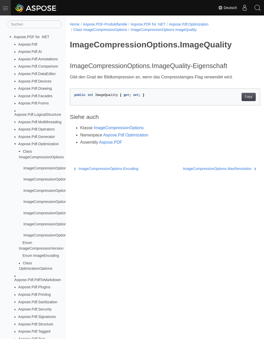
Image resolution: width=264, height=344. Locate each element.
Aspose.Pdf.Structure (35, 324)
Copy (235, 97)
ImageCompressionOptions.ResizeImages (58, 224)
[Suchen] (34, 24)
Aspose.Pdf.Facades (35, 96)
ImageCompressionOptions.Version (52, 235)
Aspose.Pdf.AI (30, 52)
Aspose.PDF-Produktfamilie (105, 24)
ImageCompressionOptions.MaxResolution (58, 213)
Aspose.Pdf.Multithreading (40, 122)
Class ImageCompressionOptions (100, 30)
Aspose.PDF (110, 142)
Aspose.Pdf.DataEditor (37, 74)
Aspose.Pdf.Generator (36, 137)
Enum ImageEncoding (40, 255)
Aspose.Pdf (27, 44)
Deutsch (227, 7)
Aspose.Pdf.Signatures (37, 317)
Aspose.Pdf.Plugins (34, 287)
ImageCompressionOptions (119, 128)
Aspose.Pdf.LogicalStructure (37, 114)
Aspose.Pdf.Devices (35, 81)
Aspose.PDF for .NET (31, 37)
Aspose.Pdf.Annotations (38, 59)
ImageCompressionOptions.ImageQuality (57, 202)
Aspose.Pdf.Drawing (35, 88)
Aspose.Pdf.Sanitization (37, 302)
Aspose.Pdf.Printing (34, 294)
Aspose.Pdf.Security (35, 309)
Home (74, 24)
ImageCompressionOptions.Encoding (54, 191)
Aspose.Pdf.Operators (36, 129)
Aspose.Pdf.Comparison (38, 66)
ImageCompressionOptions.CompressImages (60, 179)
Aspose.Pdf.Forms (33, 103)
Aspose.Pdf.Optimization (38, 144)
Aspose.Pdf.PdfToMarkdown (37, 280)
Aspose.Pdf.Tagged (34, 331)
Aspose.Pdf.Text (31, 339)
